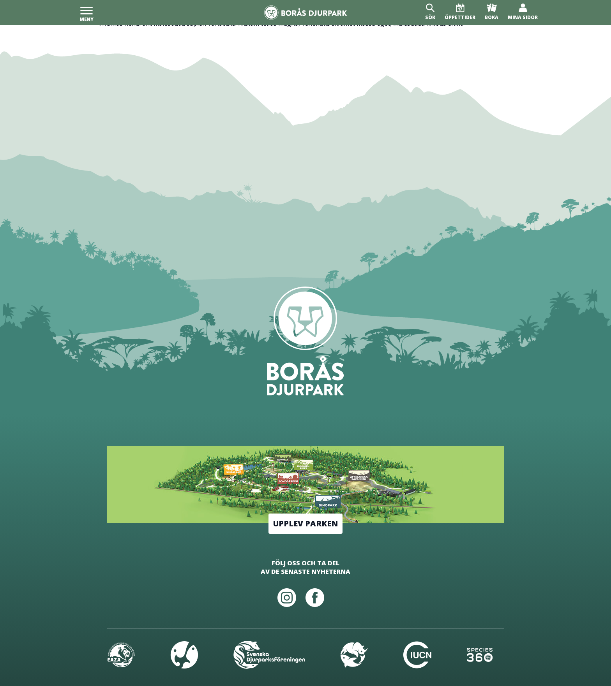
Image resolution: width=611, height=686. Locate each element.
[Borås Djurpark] (305, 12)
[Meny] (86, 12)
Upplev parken (305, 523)
